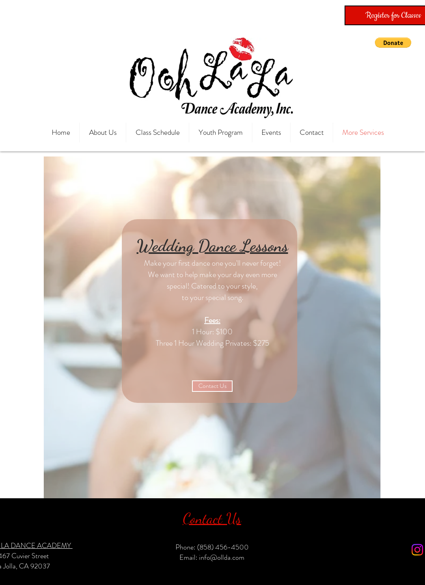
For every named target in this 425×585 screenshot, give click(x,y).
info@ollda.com (221, 557)
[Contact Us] (212, 386)
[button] (393, 42)
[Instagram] (417, 549)
